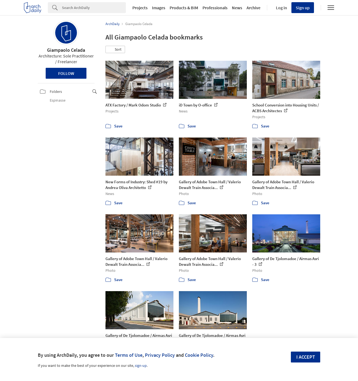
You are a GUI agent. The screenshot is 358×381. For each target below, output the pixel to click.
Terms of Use (128, 355)
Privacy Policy (160, 355)
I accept (305, 357)
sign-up (141, 365)
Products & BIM (184, 7)
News (237, 7)
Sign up (303, 7)
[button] (115, 49)
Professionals (215, 7)
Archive (253, 7)
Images (158, 7)
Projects (140, 7)
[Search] (94, 7)
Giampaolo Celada (66, 50)
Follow (66, 73)
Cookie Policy (199, 355)
